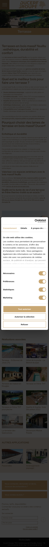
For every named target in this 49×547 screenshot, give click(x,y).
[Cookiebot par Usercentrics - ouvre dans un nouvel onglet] (35, 221)
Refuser (24, 324)
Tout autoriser (24, 309)
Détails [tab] (24, 228)
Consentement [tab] (10, 228)
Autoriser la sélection (24, 317)
